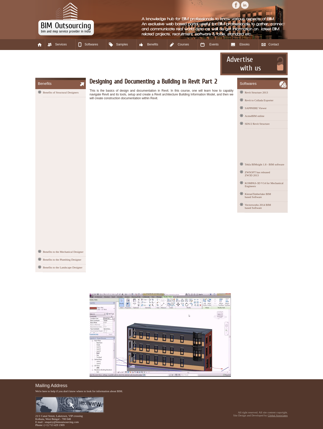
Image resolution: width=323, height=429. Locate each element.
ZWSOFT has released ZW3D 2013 (257, 174)
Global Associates (278, 415)
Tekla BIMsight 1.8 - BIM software (264, 164)
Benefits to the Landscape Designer (62, 267)
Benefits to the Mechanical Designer (63, 251)
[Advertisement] (127, 64)
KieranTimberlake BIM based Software (258, 195)
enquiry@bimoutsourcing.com (62, 421)
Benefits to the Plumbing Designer (62, 259)
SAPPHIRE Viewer (255, 108)
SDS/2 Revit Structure (257, 123)
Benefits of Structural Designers (60, 92)
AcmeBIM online (254, 115)
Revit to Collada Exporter (259, 100)
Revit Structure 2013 (256, 92)
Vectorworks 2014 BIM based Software (258, 206)
